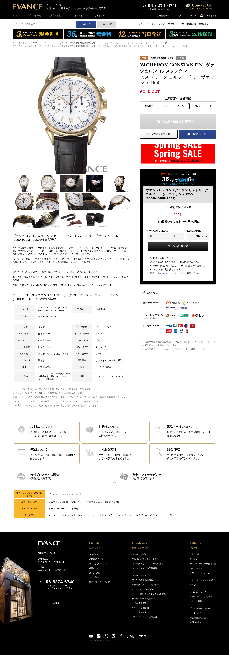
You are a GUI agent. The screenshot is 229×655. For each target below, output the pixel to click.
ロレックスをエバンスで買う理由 (147, 564)
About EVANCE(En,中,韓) (201, 597)
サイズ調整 (94, 578)
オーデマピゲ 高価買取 (142, 590)
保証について (95, 569)
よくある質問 (98, 15)
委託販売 (194, 559)
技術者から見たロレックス (144, 559)
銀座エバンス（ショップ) (201, 580)
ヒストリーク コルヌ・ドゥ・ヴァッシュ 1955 (146, 43)
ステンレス (76, 515)
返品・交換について (98, 564)
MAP (43, 567)
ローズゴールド (152, 515)
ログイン (192, 16)
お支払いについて (166, 273)
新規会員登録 (163, 16)
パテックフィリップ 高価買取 (145, 585)
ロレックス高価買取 (141, 576)
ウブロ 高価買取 (139, 603)
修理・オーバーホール (200, 573)
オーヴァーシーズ (57, 509)
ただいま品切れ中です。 (180, 121)
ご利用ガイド (76, 15)
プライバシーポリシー (200, 609)
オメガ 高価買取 (139, 613)
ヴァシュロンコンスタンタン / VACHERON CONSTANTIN (70, 43)
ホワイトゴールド (131, 515)
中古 (117, 43)
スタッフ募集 (196, 601)
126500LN (203, 24)
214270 (180, 24)
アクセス (194, 585)
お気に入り (178, 16)
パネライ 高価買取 (140, 608)
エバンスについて (198, 592)
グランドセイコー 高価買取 (144, 617)
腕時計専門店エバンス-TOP (25, 43)
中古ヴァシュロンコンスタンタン (103, 502)
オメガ (162, 24)
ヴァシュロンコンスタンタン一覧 (65, 494)
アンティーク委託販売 (203, 564)
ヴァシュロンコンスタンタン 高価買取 (150, 594)
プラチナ (112, 515)
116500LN (191, 24)
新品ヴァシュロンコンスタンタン (65, 502)
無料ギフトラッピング (99, 582)
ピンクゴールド (95, 515)
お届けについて (96, 559)
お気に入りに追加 (161, 134)
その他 (106, 43)
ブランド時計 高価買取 (142, 580)
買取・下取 (55, 15)
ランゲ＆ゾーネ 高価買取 (143, 599)
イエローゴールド (57, 515)
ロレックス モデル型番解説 (144, 569)
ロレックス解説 (139, 555)
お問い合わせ (199, 134)
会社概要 (57, 603)
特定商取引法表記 (198, 618)
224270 (171, 24)
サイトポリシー (197, 613)
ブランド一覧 (34, 15)
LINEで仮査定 (196, 569)
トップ (16, 15)
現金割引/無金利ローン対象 (127, 46)
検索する (86, 24)
